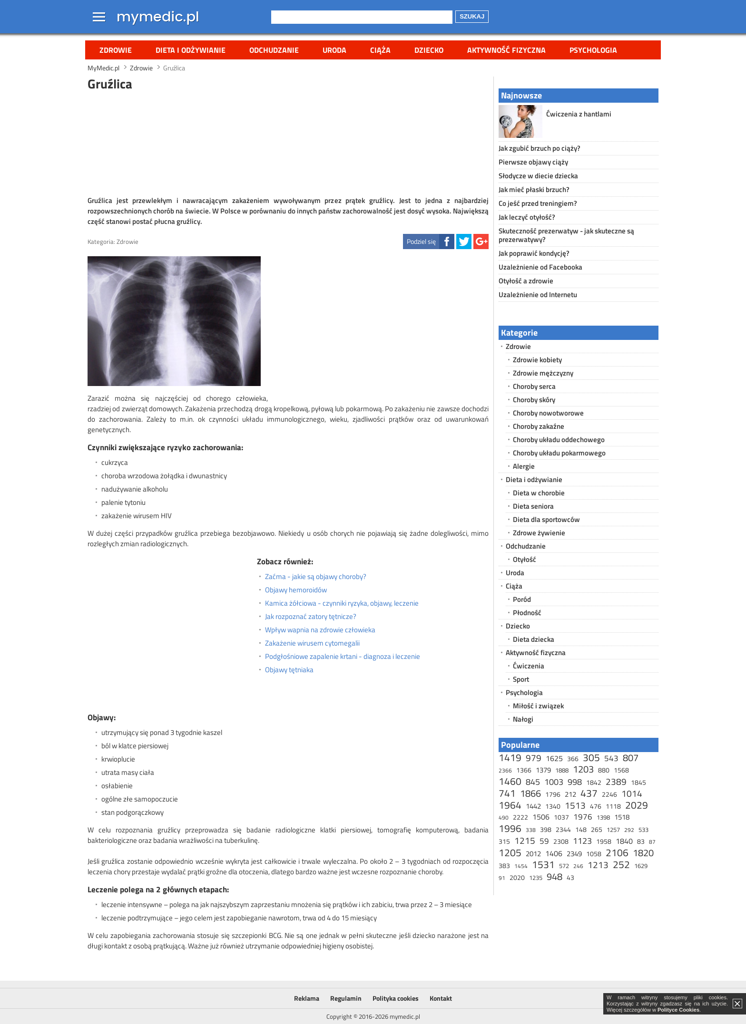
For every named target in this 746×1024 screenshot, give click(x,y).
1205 (510, 852)
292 (629, 829)
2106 (617, 852)
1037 (561, 817)
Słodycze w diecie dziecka (538, 175)
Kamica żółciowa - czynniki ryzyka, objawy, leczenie (342, 603)
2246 (609, 794)
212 (570, 794)
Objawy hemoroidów (296, 590)
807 (630, 757)
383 (504, 865)
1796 (552, 794)
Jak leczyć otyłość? (527, 217)
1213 (598, 864)
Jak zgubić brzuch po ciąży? (539, 148)
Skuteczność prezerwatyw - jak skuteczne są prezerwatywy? (566, 235)
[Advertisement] (288, 142)
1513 (575, 805)
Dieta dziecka (533, 639)
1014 (631, 793)
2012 (533, 853)
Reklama (306, 998)
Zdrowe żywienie (539, 532)
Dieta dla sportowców (546, 519)
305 (591, 757)
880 (603, 770)
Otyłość (524, 559)
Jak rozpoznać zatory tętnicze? (310, 616)
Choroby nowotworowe (548, 412)
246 (578, 865)
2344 (563, 829)
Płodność (527, 612)
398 (545, 829)
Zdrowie (115, 50)
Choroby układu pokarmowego (559, 452)
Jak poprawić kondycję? (534, 253)
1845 (638, 782)
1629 (641, 865)
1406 (553, 853)
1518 (621, 816)
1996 (510, 828)
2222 (520, 817)
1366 (523, 770)
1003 (553, 781)
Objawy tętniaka (289, 670)
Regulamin (346, 998)
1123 (582, 840)
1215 (524, 840)
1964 (510, 804)
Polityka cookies (396, 998)
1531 (543, 864)
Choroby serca (534, 386)
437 (589, 793)
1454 (521, 865)
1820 (643, 852)
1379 (543, 769)
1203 (583, 769)
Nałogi (523, 719)
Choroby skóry (534, 399)
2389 (616, 781)
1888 (562, 770)
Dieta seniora (533, 506)
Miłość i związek (538, 705)
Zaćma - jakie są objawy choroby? (315, 576)
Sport (521, 679)
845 (533, 781)
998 (575, 781)
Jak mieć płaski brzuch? (534, 189)
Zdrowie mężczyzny (543, 372)
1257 (613, 829)
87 (652, 841)
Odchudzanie (274, 50)
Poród (522, 599)
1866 (530, 793)
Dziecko (428, 50)
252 (621, 864)
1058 (593, 854)
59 (544, 841)
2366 (505, 770)
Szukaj (472, 16)
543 (611, 758)
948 (554, 876)
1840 (624, 841)
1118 (613, 806)
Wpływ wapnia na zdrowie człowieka (320, 630)
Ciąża (380, 50)
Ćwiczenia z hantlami (578, 113)
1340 (552, 806)
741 (507, 793)
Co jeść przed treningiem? (538, 203)
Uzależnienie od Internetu (538, 294)
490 (504, 817)
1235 (535, 877)
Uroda (334, 50)
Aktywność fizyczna (506, 50)
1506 (541, 816)
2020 (517, 877)
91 (502, 877)
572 (564, 865)
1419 (510, 757)
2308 (561, 841)
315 (504, 841)
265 (596, 829)
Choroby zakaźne (538, 426)
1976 (582, 817)
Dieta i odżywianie (191, 50)
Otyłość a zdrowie (526, 280)
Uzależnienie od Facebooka (540, 266)
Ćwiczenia (528, 665)
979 (533, 757)
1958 (603, 841)
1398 (603, 817)
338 (531, 829)
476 (595, 806)
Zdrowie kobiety (537, 359)
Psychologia (593, 50)
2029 (636, 804)
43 (570, 877)
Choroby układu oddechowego (559, 439)
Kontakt (441, 998)
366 (573, 758)
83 (641, 841)
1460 (510, 781)
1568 (621, 770)
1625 (554, 758)
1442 (533, 806)
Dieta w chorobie (539, 492)
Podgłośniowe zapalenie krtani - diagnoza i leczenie (342, 656)
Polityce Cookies (678, 1010)
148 (581, 829)
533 (643, 829)
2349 (574, 853)
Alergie (524, 466)
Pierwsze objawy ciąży (533, 161)
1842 (593, 782)
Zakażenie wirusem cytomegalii (312, 643)
